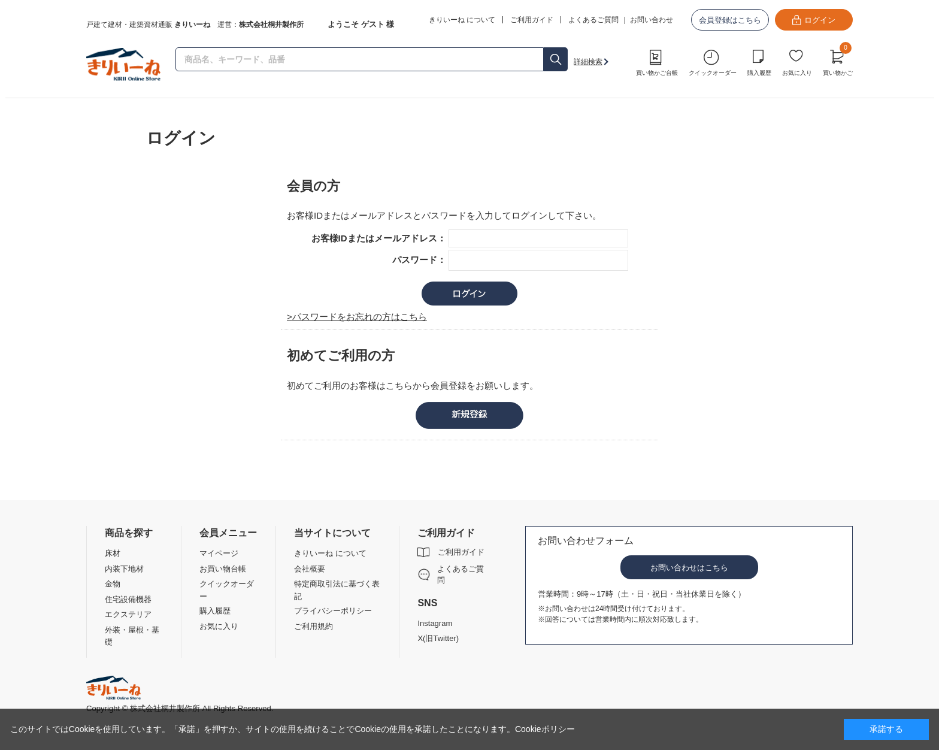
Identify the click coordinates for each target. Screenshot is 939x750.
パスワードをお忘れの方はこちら (359, 317)
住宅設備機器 (128, 599)
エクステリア (128, 614)
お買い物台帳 (222, 568)
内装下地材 (124, 568)
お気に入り (797, 72)
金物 (112, 583)
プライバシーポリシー (333, 610)
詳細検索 (588, 62)
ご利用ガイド (461, 552)
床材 (112, 553)
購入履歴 (759, 72)
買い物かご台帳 (657, 72)
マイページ (218, 553)
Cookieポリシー (545, 729)
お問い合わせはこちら (689, 567)
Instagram (434, 623)
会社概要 (309, 568)
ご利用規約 (313, 626)
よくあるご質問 (593, 20)
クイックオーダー (713, 72)
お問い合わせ (651, 20)
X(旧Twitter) (438, 638)
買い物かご (838, 61)
